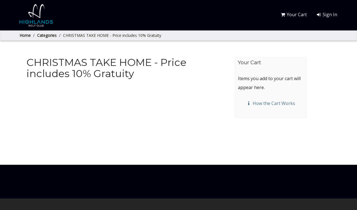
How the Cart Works (270, 103)
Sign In (326, 14)
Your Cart (293, 14)
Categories (47, 35)
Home (25, 35)
